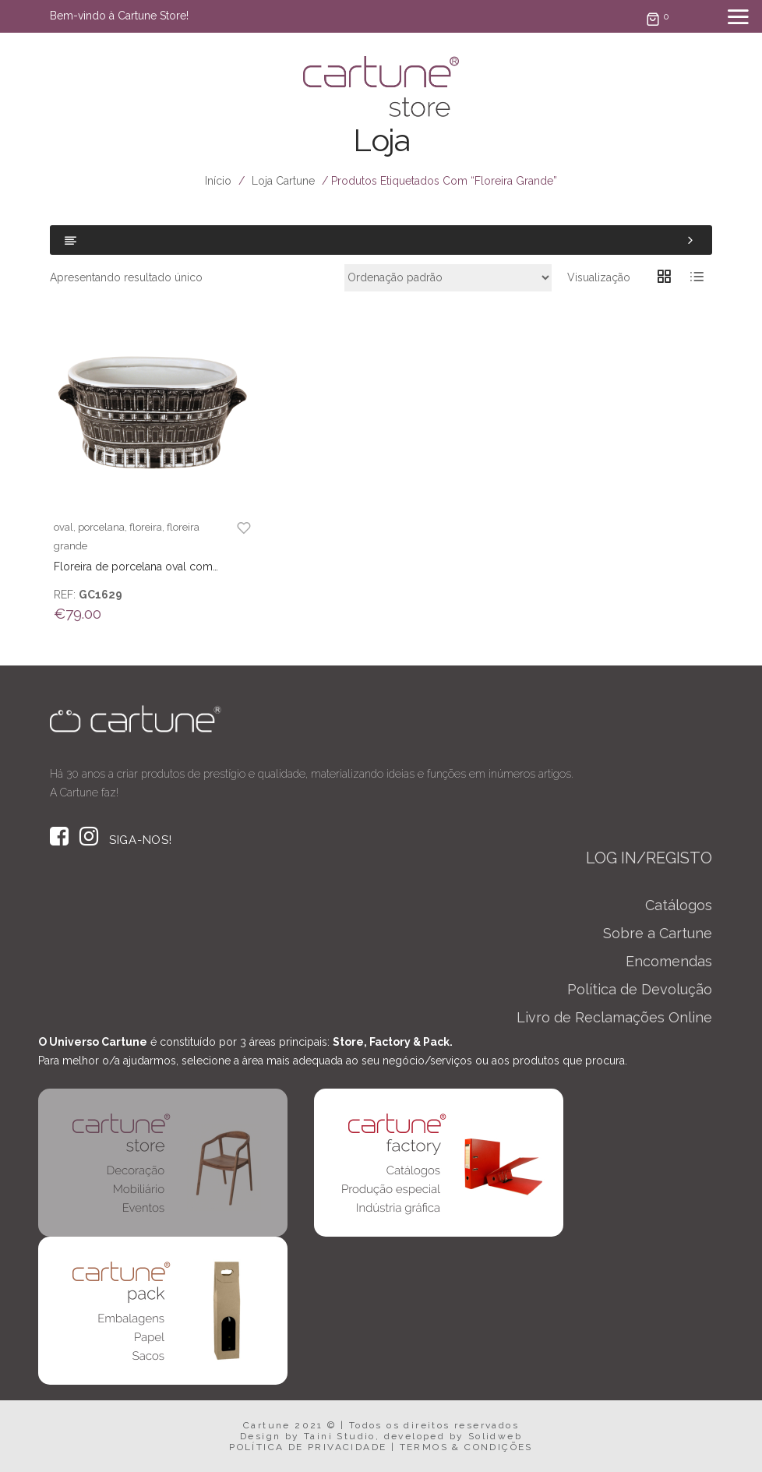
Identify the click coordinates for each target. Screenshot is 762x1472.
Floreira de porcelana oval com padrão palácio (133, 567)
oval (63, 527)
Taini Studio (340, 1436)
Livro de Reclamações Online (614, 1017)
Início (218, 181)
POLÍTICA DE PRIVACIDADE (307, 1447)
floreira (145, 527)
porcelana (101, 527)
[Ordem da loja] (448, 277)
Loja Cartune (283, 181)
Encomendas (669, 961)
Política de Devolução (639, 989)
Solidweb (495, 1436)
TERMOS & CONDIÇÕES (466, 1447)
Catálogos (678, 905)
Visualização (598, 277)
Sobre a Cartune (657, 933)
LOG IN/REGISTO (649, 858)
